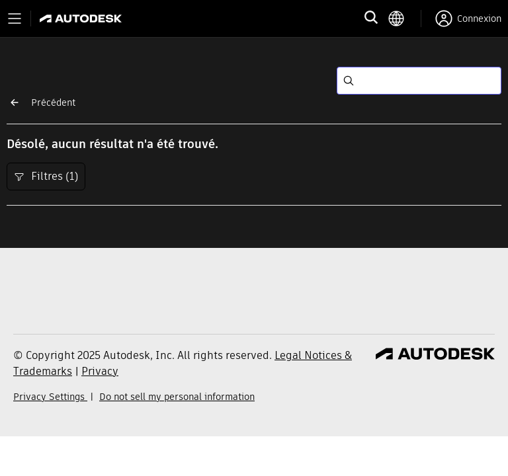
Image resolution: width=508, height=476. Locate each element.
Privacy (99, 371)
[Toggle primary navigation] (14, 18)
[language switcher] (404, 18)
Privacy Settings (50, 396)
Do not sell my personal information (177, 396)
